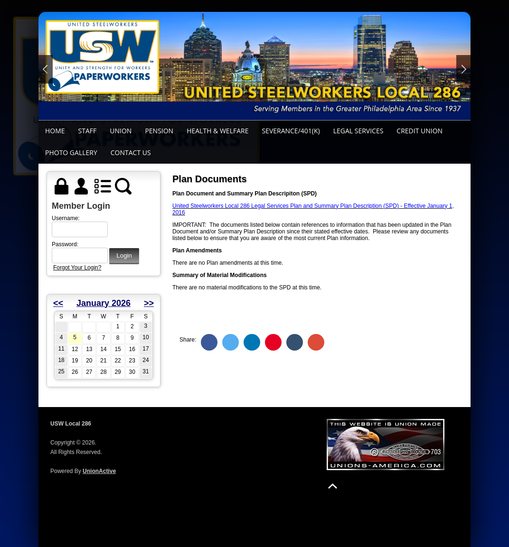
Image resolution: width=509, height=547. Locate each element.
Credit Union (419, 130)
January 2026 (103, 303)
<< (58, 303)
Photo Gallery (71, 152)
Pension (159, 130)
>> (149, 303)
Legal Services (358, 130)
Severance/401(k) (291, 130)
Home (55, 130)
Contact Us (131, 152)
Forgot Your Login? (77, 267)
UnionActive (99, 471)
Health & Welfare (217, 130)
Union (121, 130)
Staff (87, 130)
